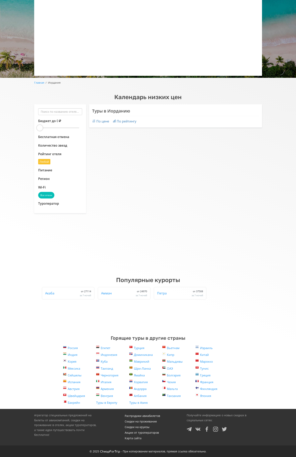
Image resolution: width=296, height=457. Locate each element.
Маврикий (139, 361)
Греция (202, 375)
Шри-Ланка (140, 368)
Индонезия (106, 354)
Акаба (68, 293)
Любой (44, 162)
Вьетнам (170, 347)
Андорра (138, 388)
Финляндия (206, 388)
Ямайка (137, 375)
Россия (70, 347)
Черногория (107, 375)
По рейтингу (124, 121)
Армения (105, 388)
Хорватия (138, 381)
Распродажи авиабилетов (142, 416)
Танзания (171, 395)
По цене (100, 121)
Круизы (197, 6)
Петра (180, 293)
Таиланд (104, 368)
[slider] (40, 128)
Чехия (169, 381)
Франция (204, 381)
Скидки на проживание (141, 421)
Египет (103, 347)
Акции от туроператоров (142, 432)
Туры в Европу (106, 403)
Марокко (204, 361)
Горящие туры (108, 6)
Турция (136, 347)
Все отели (46, 195)
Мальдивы (172, 361)
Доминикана (141, 354)
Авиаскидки (143, 6)
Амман (124, 293)
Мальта (170, 388)
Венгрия (104, 395)
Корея (69, 361)
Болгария (171, 375)
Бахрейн (71, 402)
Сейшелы (72, 375)
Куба (102, 361)
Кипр (168, 354)
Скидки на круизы (137, 427)
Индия (70, 354)
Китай (202, 354)
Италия (103, 381)
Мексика (71, 368)
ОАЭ (167, 368)
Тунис (202, 368)
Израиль (204, 347)
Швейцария (74, 395)
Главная (39, 82)
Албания (138, 395)
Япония (203, 395)
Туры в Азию (138, 403)
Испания (71, 381)
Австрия (71, 388)
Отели (172, 6)
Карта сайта (133, 438)
